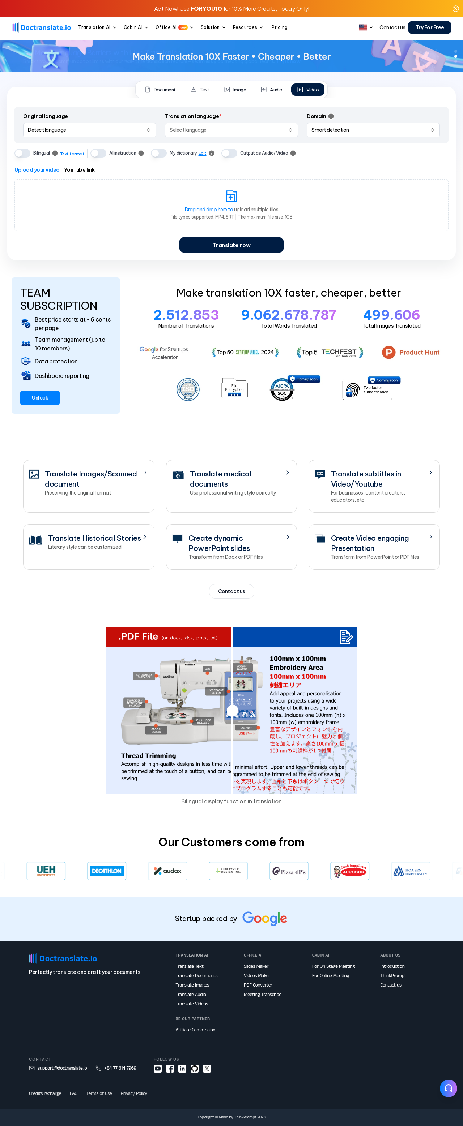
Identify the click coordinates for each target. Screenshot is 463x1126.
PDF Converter (258, 985)
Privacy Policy (133, 1093)
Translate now (232, 245)
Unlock (40, 397)
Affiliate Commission (195, 1030)
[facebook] (170, 1069)
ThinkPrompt (393, 975)
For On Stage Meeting (333, 966)
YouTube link (79, 170)
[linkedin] (182, 1069)
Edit (203, 153)
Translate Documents (196, 975)
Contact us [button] (392, 27)
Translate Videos (191, 1004)
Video (308, 89)
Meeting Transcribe (262, 994)
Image (235, 89)
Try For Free (430, 27)
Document (160, 89)
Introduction (392, 966)
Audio (271, 89)
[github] (195, 1069)
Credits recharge (45, 1093)
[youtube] (158, 1069)
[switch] (22, 153)
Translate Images (192, 985)
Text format (72, 153)
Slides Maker (256, 966)
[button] (455, 8)
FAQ (73, 1093)
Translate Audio (190, 994)
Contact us (231, 591)
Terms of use (99, 1093)
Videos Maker (257, 975)
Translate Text (189, 966)
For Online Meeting (330, 975)
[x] (207, 1069)
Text (199, 89)
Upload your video (37, 170)
